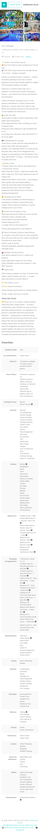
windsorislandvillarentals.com (17, 828)
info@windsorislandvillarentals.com (20, 825)
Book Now (15, 5)
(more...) (29, 57)
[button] (2, 25)
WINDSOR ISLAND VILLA (31, 5)
